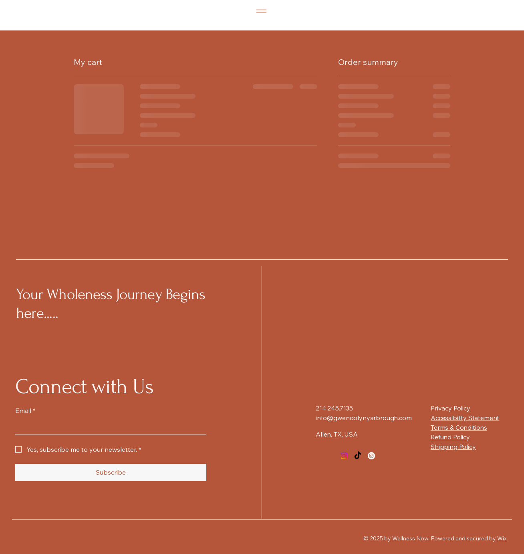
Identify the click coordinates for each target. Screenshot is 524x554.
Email (25, 410)
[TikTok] (357, 455)
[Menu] (261, 11)
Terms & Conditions (459, 427)
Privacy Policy (450, 408)
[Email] (108, 427)
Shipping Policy (453, 447)
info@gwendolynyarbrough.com (364, 418)
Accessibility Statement (465, 418)
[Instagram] (344, 455)
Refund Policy (450, 437)
